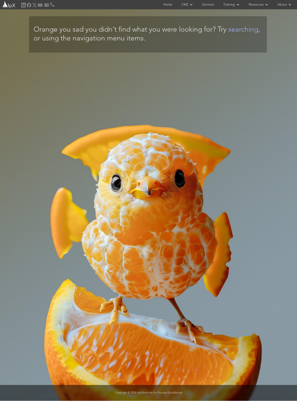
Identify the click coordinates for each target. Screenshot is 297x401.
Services (208, 4)
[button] (187, 5)
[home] (8, 4)
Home (167, 4)
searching (243, 29)
